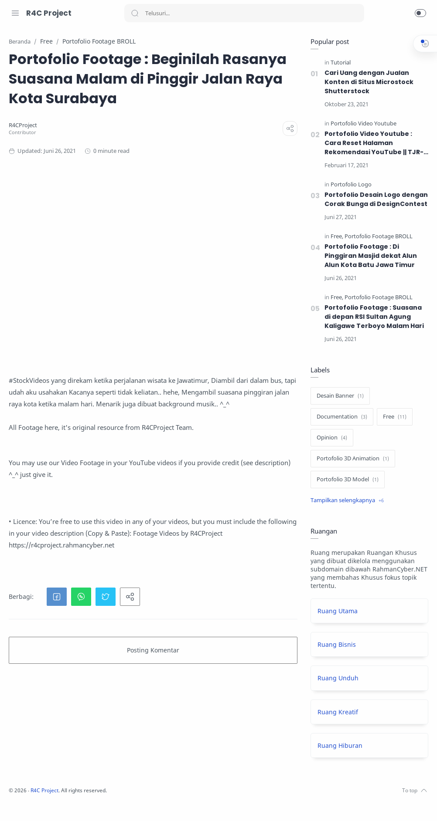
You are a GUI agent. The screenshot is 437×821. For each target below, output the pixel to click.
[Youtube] (54, 803)
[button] (420, 13)
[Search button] (135, 13)
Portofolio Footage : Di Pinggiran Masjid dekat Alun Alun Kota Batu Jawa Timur (369, 256)
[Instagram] (28, 803)
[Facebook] (15, 803)
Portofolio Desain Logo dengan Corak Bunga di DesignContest (374, 200)
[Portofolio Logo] (348, 185)
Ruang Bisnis (334, 645)
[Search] (244, 13)
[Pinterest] (80, 803)
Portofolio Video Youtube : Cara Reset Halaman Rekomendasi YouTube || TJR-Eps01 (372, 143)
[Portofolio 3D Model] (345, 480)
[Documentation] (339, 417)
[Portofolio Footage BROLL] (376, 236)
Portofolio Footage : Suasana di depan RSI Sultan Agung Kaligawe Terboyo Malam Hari (372, 317)
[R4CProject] (138, 165)
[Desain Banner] (338, 396)
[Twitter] (41, 803)
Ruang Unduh (335, 678)
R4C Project (49, 13)
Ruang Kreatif (335, 712)
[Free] (334, 236)
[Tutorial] (338, 63)
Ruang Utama (335, 611)
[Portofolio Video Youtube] (361, 124)
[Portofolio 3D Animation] (350, 459)
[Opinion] (329, 438)
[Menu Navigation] (15, 13)
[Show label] (345, 501)
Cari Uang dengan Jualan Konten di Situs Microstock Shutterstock (366, 82)
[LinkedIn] (67, 803)
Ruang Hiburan (337, 746)
